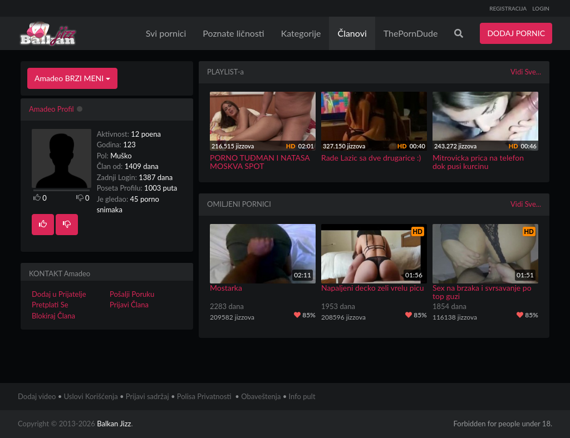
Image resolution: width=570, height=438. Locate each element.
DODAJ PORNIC (516, 33)
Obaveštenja (261, 396)
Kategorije (301, 33)
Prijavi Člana (129, 304)
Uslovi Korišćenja (91, 396)
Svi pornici (166, 33)
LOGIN (540, 8)
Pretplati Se (50, 304)
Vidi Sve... (525, 71)
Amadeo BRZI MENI (72, 78)
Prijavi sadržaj (147, 396)
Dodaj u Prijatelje (59, 294)
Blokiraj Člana (53, 315)
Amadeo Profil (51, 108)
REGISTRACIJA (508, 8)
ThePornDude (411, 33)
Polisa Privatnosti (204, 396)
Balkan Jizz (114, 423)
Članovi (351, 33)
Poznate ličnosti (233, 33)
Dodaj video (37, 396)
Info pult (302, 396)
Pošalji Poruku (132, 294)
